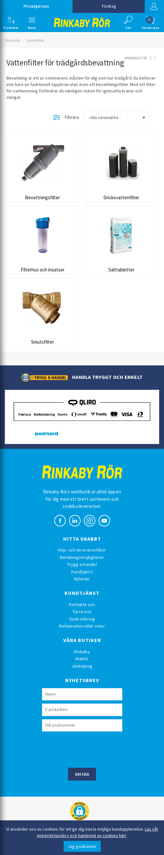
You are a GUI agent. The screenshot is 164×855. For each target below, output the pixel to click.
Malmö (81, 659)
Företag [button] (109, 6)
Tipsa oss (82, 611)
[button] (11, 22)
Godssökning (82, 619)
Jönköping (82, 666)
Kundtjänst (82, 572)
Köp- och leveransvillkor (82, 550)
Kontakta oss (82, 604)
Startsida (12, 40)
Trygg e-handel (82, 564)
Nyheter (82, 579)
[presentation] (91, 748)
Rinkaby (82, 651)
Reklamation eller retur (82, 626)
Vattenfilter (35, 40)
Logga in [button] (154, 6)
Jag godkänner (82, 846)
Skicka (82, 774)
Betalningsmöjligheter (82, 557)
